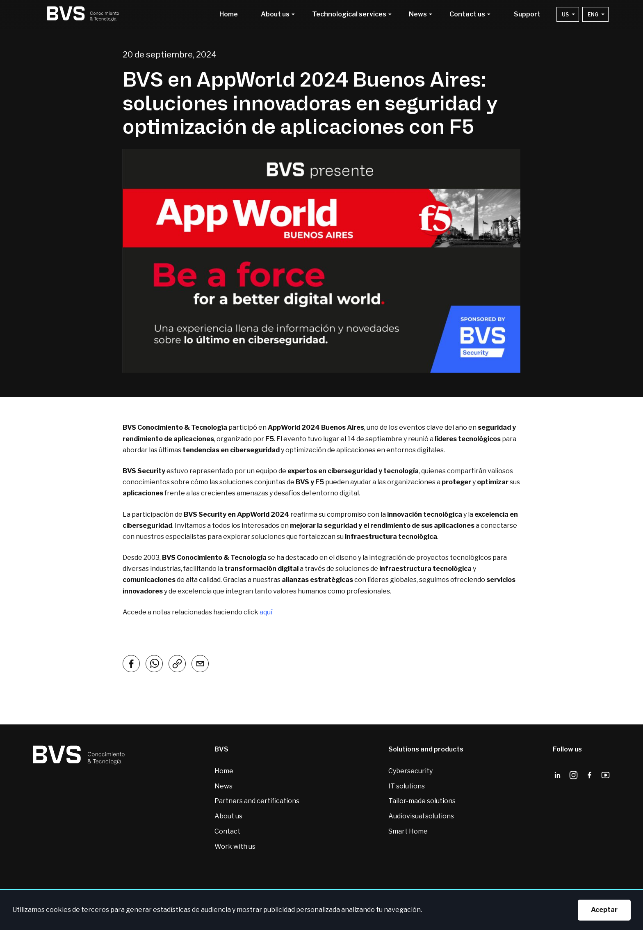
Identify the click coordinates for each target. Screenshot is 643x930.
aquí (266, 612)
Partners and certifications (256, 801)
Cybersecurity (410, 771)
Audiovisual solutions (421, 816)
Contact (227, 831)
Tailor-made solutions (422, 801)
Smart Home (408, 831)
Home (228, 14)
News (223, 786)
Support (527, 14)
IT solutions (406, 786)
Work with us (234, 846)
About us (228, 816)
